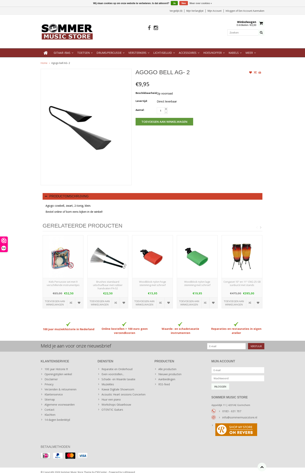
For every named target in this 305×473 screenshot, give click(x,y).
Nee (183, 3)
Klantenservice (54, 390)
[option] (63, 269)
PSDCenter (101, 468)
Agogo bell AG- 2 (60, 59)
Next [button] (260, 223)
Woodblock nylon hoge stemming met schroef (152, 279)
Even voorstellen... (113, 370)
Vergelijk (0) (176, 10)
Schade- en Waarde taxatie (118, 375)
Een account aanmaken (251, 10)
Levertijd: (142, 97)
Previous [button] (257, 223)
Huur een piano (111, 395)
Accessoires (187, 49)
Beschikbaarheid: (145, 89)
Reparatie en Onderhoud (117, 365)
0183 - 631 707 (231, 407)
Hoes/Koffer (212, 49)
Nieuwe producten (169, 370)
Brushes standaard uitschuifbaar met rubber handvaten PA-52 (108, 281)
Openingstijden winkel (58, 370)
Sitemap (50, 395)
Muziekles (108, 380)
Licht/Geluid (162, 49)
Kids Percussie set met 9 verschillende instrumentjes (63, 279)
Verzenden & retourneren (60, 385)
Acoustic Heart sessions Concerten (123, 390)
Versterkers (137, 49)
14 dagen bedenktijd (57, 416)
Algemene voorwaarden (60, 400)
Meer (249, 49)
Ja (174, 3)
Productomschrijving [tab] (67, 192)
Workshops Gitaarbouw (116, 400)
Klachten (50, 411)
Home (44, 59)
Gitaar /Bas (62, 49)
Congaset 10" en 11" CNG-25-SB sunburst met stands (242, 279)
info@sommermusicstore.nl (239, 413)
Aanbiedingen (166, 375)
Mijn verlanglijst (194, 10)
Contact (49, 406)
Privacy (49, 380)
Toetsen (83, 49)
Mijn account (215, 10)
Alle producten (167, 365)
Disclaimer (51, 375)
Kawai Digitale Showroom (118, 385)
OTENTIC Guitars (112, 406)
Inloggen (231, 10)
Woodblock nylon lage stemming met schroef (197, 279)
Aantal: (140, 106)
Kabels (234, 49)
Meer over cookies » (201, 3)
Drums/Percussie (109, 49)
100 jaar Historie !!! (56, 365)
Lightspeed (129, 468)
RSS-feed (164, 380)
